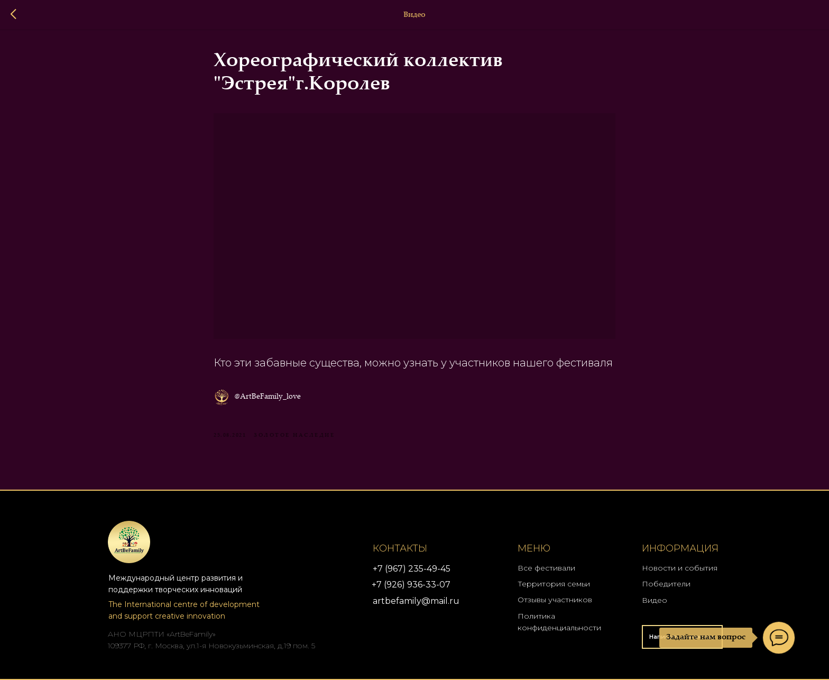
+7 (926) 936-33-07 (411, 585)
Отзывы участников (555, 599)
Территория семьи (554, 584)
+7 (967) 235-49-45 (411, 569)
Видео (654, 600)
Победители (666, 584)
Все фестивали (546, 568)
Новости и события (679, 568)
